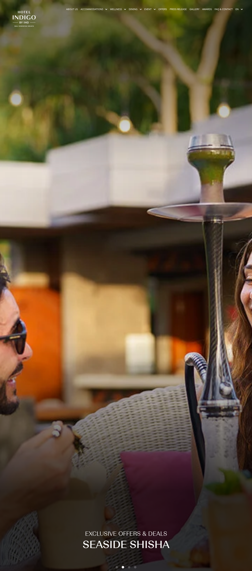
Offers (162, 9)
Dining (135, 9)
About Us (72, 9)
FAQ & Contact (224, 9)
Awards (207, 9)
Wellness (118, 9)
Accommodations (94, 9)
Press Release (178, 9)
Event (150, 9)
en (239, 9)
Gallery (194, 9)
